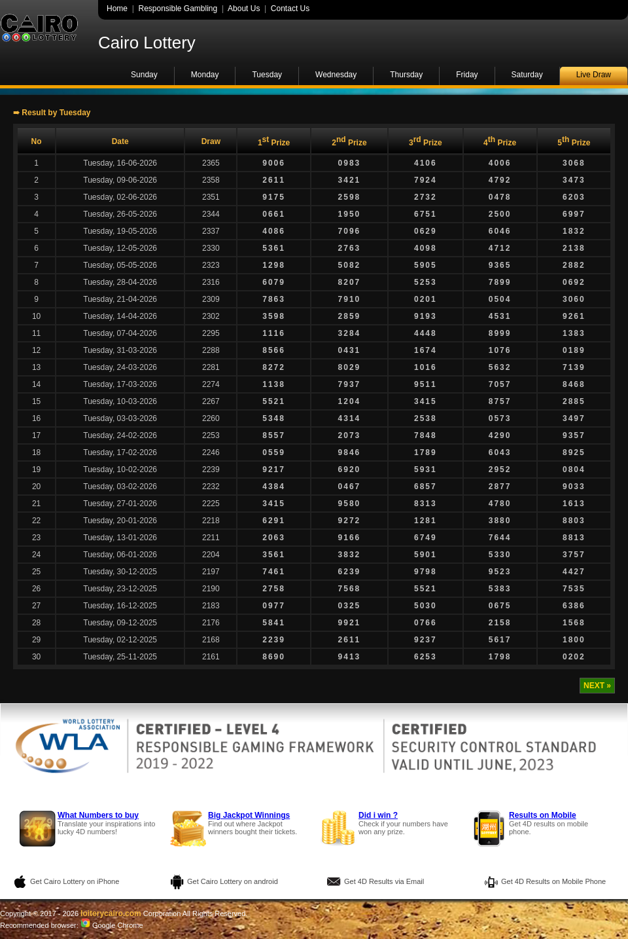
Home (117, 8)
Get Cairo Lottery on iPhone (74, 881)
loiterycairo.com (110, 913)
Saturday (527, 74)
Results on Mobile (542, 815)
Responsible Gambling (177, 8)
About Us (244, 8)
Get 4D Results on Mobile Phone (553, 881)
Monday (205, 74)
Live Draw (593, 74)
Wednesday (336, 74)
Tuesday (267, 74)
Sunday (144, 74)
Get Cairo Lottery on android (232, 881)
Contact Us (290, 8)
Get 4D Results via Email (384, 881)
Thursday (406, 74)
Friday (467, 74)
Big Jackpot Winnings (249, 815)
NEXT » (597, 685)
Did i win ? (378, 815)
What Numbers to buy (98, 815)
